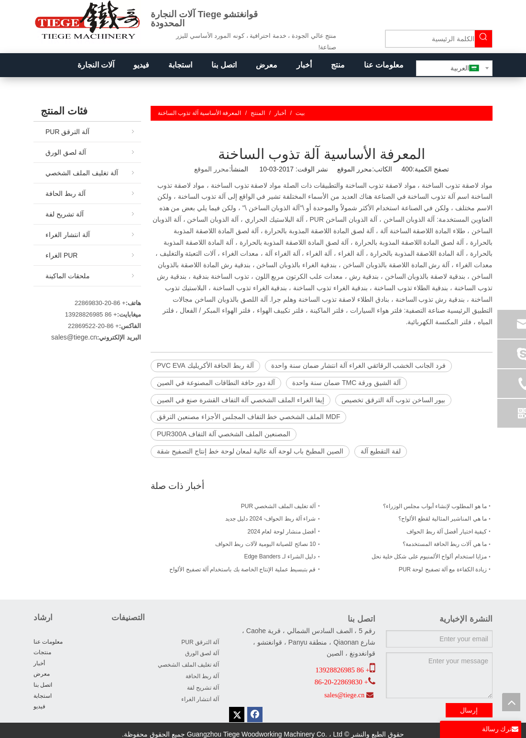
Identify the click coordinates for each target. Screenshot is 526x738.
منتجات (42, 652)
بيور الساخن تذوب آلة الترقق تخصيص (393, 400)
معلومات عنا (48, 641)
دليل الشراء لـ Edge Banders (280, 556)
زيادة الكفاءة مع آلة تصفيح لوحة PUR (443, 569)
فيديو (39, 706)
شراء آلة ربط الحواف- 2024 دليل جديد (270, 518)
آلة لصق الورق (65, 152)
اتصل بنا (42, 684)
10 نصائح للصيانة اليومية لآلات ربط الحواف (265, 544)
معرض (41, 673)
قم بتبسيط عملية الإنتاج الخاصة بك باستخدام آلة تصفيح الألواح (242, 569)
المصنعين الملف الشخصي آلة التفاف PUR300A (223, 434)
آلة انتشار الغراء (67, 234)
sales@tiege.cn (74, 337)
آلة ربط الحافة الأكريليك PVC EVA (205, 365)
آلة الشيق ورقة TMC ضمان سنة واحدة (346, 382)
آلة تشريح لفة (64, 214)
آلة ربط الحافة (65, 193)
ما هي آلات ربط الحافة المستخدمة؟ (445, 544)
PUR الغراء (61, 255)
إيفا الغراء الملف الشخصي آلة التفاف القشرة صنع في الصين (240, 400)
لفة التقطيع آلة (381, 451)
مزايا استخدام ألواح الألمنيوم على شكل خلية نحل (429, 556)
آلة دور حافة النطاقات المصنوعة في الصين (216, 382)
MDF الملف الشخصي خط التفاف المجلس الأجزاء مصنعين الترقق (248, 416)
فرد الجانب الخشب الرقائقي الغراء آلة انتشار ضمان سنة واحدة (358, 365)
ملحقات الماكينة (67, 276)
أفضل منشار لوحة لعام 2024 (281, 531)
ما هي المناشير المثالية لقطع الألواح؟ (442, 518)
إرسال (469, 710)
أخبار (39, 663)
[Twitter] (236, 714)
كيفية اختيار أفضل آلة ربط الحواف (446, 531)
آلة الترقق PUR (67, 132)
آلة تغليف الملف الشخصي (81, 173)
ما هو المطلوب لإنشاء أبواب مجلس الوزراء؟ (435, 506)
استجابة (42, 696)
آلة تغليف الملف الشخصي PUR (278, 506)
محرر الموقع (211, 169)
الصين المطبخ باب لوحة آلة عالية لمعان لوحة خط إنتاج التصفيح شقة (250, 451)
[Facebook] (255, 714)
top (511, 702)
